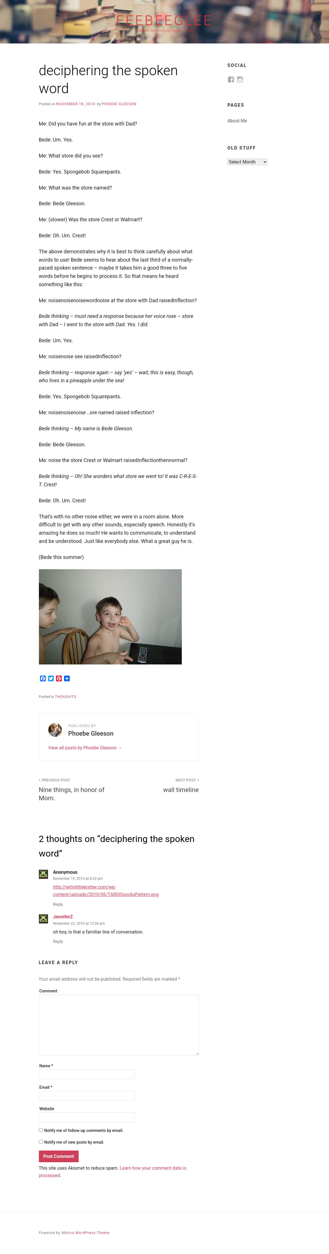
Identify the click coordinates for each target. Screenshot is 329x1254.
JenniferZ (63, 916)
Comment (48, 991)
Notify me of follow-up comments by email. (83, 1130)
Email (46, 1087)
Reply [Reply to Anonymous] (58, 904)
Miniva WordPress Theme (85, 1233)
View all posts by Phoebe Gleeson (83, 748)
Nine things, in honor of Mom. (76, 789)
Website (46, 1108)
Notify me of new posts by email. (74, 1142)
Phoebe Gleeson (119, 104)
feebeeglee (164, 20)
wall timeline (162, 785)
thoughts (65, 696)
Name (46, 1066)
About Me (237, 121)
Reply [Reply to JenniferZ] (58, 941)
